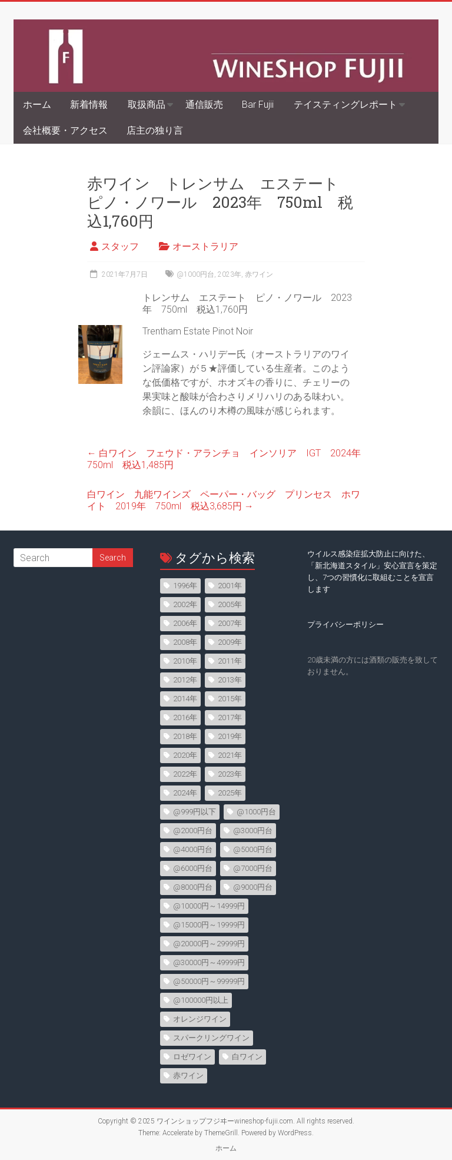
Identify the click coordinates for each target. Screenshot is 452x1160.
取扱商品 (146, 104)
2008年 (185, 642)
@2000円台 (192, 830)
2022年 (185, 774)
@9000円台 (252, 887)
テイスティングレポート (345, 104)
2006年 (185, 623)
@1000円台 (195, 274)
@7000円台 (252, 868)
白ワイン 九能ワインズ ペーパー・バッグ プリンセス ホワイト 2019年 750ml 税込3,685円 (223, 500)
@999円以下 (194, 811)
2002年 (185, 604)
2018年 (185, 736)
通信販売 (204, 104)
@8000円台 (192, 887)
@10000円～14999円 (209, 906)
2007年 (230, 623)
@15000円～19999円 (209, 924)
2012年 (185, 679)
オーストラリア (205, 246)
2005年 (230, 604)
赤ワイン (259, 274)
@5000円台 (252, 849)
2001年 (230, 585)
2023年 (229, 274)
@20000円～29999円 (209, 943)
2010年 (185, 661)
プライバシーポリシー (345, 624)
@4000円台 (192, 849)
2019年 (230, 736)
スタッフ (120, 246)
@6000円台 (192, 868)
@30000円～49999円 (209, 962)
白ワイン (247, 1056)
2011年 (230, 661)
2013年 (230, 679)
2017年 (230, 717)
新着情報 (89, 104)
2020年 (185, 755)
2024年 (185, 792)
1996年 (185, 585)
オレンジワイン (200, 1019)
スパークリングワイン (211, 1037)
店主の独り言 (155, 130)
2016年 (185, 717)
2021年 (230, 755)
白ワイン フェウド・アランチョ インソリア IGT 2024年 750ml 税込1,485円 (228, 459)
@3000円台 (252, 830)
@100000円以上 (200, 1000)
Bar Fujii (258, 104)
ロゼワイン (192, 1056)
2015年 (230, 698)
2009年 (230, 642)
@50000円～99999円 (209, 981)
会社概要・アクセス (65, 130)
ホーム (37, 104)
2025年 (230, 792)
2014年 (185, 698)
